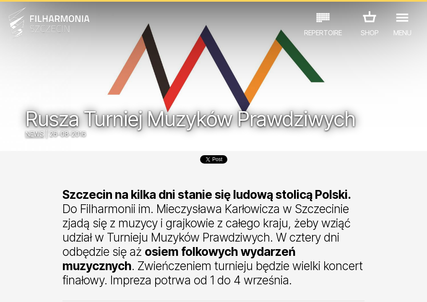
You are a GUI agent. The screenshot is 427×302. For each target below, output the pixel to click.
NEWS (35, 134)
